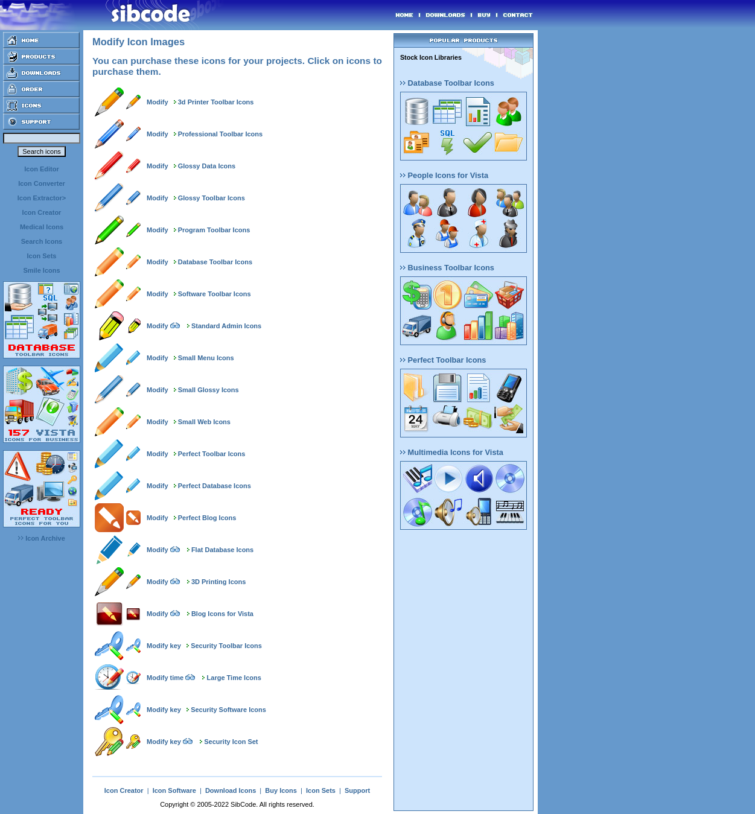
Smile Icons (41, 270)
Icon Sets (42, 255)
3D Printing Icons (218, 581)
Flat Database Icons (222, 549)
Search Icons (41, 241)
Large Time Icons (234, 677)
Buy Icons (281, 790)
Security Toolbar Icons (226, 645)
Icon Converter (41, 183)
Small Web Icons (204, 421)
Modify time (165, 677)
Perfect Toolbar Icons (212, 453)
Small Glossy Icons (208, 389)
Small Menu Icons (206, 357)
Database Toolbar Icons (215, 262)
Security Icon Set (231, 741)
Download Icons (230, 790)
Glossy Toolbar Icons (211, 198)
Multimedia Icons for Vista (451, 452)
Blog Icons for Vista (222, 613)
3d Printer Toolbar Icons (216, 102)
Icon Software (174, 790)
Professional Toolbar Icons (220, 134)
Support (357, 790)
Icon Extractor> (42, 198)
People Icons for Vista (444, 175)
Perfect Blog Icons (207, 517)
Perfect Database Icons (214, 485)
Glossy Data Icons (206, 166)
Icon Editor (41, 169)
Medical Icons (41, 227)
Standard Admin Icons (226, 325)
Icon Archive (41, 538)
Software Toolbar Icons (214, 293)
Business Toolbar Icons (447, 267)
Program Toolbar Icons (214, 230)
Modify (157, 102)
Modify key (164, 645)
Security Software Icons (228, 709)
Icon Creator (42, 212)
